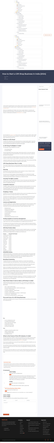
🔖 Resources (19, 8)
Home (16, 35)
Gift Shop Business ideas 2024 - (13, 388)
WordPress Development (23, 65)
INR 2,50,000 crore (20, 112)
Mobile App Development (23, 24)
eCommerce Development (23, 28)
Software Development (22, 60)
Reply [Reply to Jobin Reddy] (10, 374)
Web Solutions (19, 27)
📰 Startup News (19, 7)
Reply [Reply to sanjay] (10, 384)
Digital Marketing (21, 22)
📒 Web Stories (19, 45)
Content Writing (21, 50)
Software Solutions (20, 23)
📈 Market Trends (19, 9)
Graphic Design (21, 17)
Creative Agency (21, 18)
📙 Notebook (18, 12)
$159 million (21, 340)
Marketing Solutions (20, 19)
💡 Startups (17, 2)
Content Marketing (22, 55)
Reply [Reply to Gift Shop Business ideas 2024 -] (6, 391)
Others (18, 32)
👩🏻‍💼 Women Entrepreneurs (21, 40)
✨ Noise (18, 3)
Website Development (22, 29)
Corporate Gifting (21, 33)
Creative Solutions (19, 14)
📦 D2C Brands (19, 4)
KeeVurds (4, 420)
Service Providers (18, 13)
